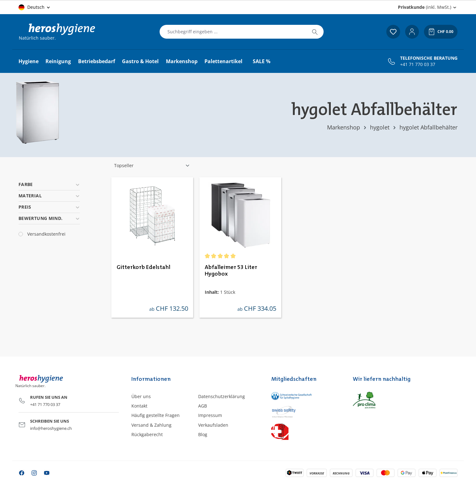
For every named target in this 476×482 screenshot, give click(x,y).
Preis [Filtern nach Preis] (49, 207)
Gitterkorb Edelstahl (143, 267)
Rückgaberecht (147, 434)
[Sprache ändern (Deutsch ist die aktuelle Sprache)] (35, 7)
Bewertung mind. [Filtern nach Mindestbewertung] (49, 218)
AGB (202, 406)
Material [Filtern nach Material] (49, 196)
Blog (202, 434)
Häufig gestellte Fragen (155, 415)
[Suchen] (315, 32)
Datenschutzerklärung (221, 396)
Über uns (141, 396)
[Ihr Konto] (412, 32)
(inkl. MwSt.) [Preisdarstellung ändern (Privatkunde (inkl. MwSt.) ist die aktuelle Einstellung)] (424, 7)
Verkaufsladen (213, 425)
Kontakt (139, 406)
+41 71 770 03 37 (417, 64)
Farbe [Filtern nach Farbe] (49, 184)
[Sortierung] (152, 165)
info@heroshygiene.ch (51, 428)
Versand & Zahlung (151, 425)
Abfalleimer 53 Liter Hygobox (231, 270)
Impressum (210, 415)
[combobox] (233, 32)
